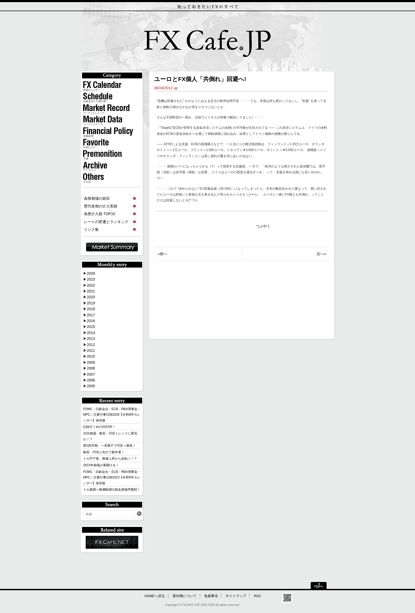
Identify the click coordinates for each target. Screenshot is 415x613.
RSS (257, 596)
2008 (91, 368)
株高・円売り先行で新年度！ (103, 452)
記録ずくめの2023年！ (99, 427)
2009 (91, 362)
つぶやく (263, 226)
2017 (91, 315)
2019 (91, 303)
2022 (91, 285)
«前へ (162, 254)
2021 (91, 291)
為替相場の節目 (97, 198)
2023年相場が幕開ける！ (101, 465)
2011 (91, 350)
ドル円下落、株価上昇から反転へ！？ (110, 458)
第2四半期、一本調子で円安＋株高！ (109, 445)
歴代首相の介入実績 (100, 206)
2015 (91, 327)
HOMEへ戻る (155, 596)
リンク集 (91, 229)
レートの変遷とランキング (106, 222)
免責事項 (211, 596)
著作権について (185, 596)
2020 (91, 297)
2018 (91, 309)
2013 (91, 338)
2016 (91, 321)
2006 (91, 380)
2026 (91, 273)
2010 (91, 356)
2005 (91, 386)
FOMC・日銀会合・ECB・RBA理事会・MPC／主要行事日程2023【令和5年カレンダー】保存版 (112, 477)
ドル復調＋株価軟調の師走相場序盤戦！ (111, 489)
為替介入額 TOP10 (99, 214)
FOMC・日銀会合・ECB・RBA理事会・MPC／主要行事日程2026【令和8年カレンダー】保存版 (112, 414)
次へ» (321, 254)
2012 (91, 345)
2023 (91, 279)
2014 (91, 333)
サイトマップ (235, 596)
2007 (91, 374)
